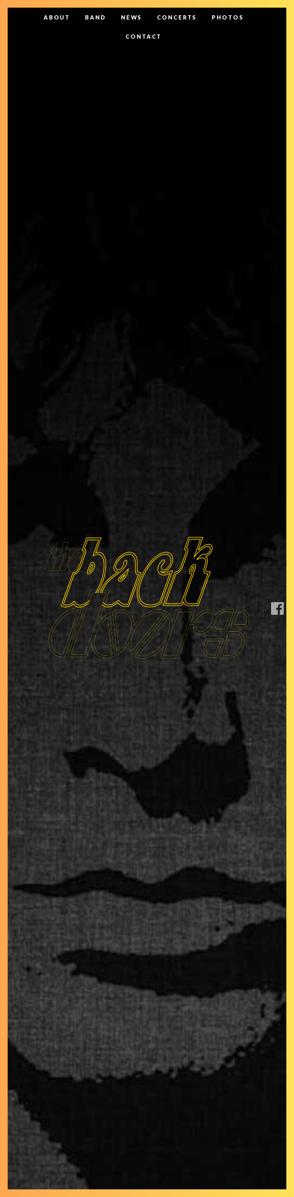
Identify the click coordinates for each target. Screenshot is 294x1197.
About (57, 17)
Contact (144, 36)
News (131, 17)
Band (95, 17)
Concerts (177, 17)
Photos (227, 17)
